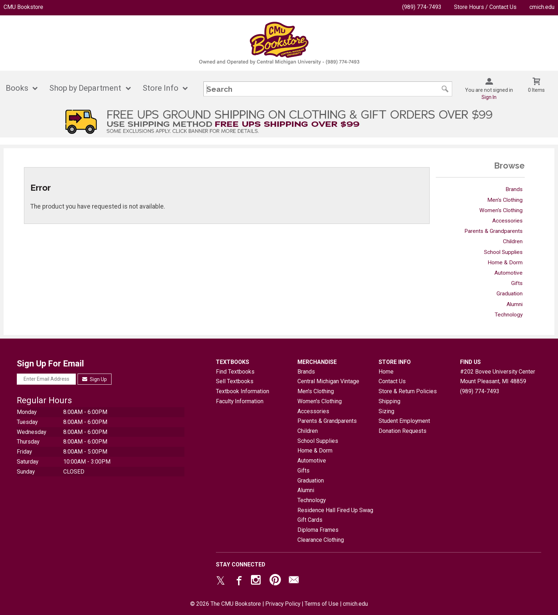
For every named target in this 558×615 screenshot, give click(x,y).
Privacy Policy (282, 603)
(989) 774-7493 (421, 7)
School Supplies (503, 252)
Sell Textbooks (234, 381)
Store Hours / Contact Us (485, 7)
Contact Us (392, 381)
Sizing (386, 411)
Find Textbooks (235, 371)
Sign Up (94, 379)
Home (386, 371)
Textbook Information (242, 391)
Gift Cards (309, 519)
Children (513, 241)
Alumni (515, 304)
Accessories (507, 221)
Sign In (489, 97)
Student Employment (404, 421)
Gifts (517, 283)
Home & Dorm (505, 262)
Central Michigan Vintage (328, 381)
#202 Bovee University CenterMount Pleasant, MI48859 (497, 376)
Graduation (510, 293)
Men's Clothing (505, 200)
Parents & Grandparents (493, 231)
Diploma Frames (318, 529)
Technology (509, 314)
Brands (514, 189)
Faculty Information (239, 401)
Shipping (389, 401)
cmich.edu (541, 7)
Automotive (508, 273)
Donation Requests (402, 431)
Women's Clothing (501, 210)
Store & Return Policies (408, 391)
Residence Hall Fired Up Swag (335, 510)
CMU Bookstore (23, 7)
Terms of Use (322, 603)
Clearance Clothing (320, 539)
